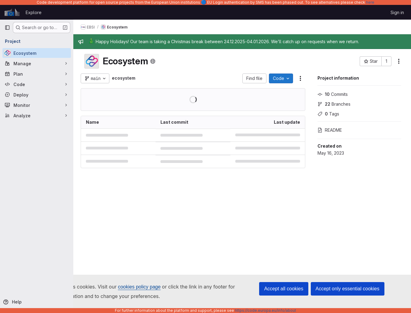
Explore (34, 12)
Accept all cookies (283, 288)
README (329, 130)
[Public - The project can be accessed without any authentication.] (152, 61)
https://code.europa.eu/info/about (265, 310)
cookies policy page (139, 286)
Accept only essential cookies (348, 288)
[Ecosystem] (36, 53)
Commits (332, 94)
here (370, 2)
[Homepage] (12, 12)
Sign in (397, 12)
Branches (333, 104)
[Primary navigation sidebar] (7, 27)
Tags (328, 113)
